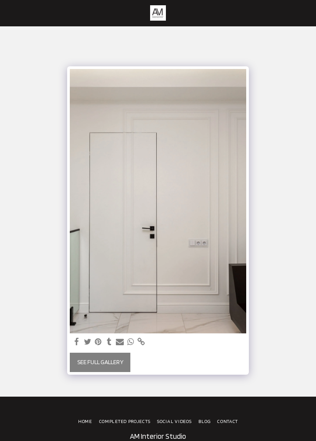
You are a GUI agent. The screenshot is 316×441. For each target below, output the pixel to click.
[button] (9, 12)
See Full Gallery (100, 361)
